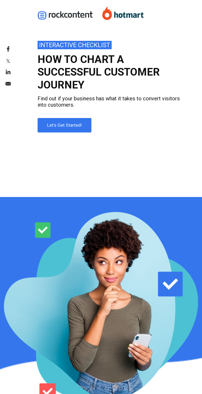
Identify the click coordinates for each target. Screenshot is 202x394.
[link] (15, 49)
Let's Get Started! (60, 123)
